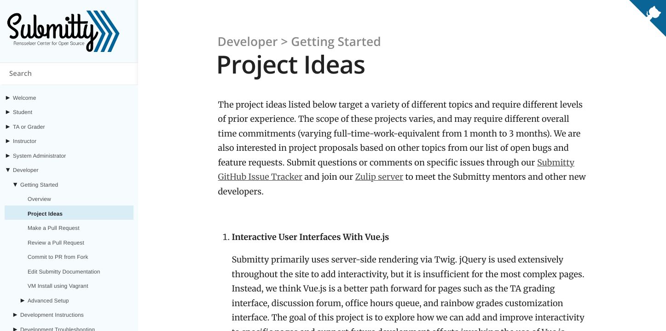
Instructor (24, 141)
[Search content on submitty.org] (69, 74)
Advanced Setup (48, 300)
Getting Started (39, 185)
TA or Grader (29, 127)
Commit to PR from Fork (58, 257)
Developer (26, 170)
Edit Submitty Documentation (64, 271)
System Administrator (39, 156)
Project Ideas (45, 214)
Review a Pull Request (56, 243)
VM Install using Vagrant (58, 286)
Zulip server (379, 176)
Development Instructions (52, 315)
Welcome (24, 98)
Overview (39, 199)
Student (22, 112)
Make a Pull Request (54, 228)
